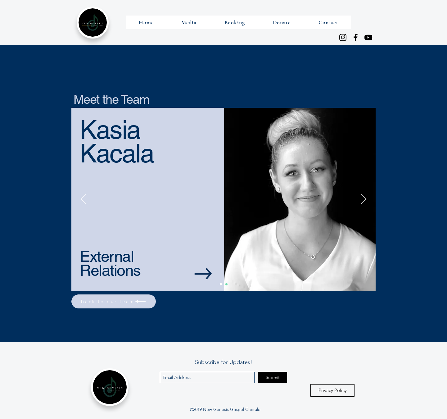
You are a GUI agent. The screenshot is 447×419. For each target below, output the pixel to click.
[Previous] (83, 199)
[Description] (226, 284)
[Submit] (272, 377)
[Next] (363, 199)
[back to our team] (113, 301)
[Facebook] (355, 37)
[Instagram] (343, 37)
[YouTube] (368, 37)
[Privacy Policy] (332, 390)
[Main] (221, 284)
